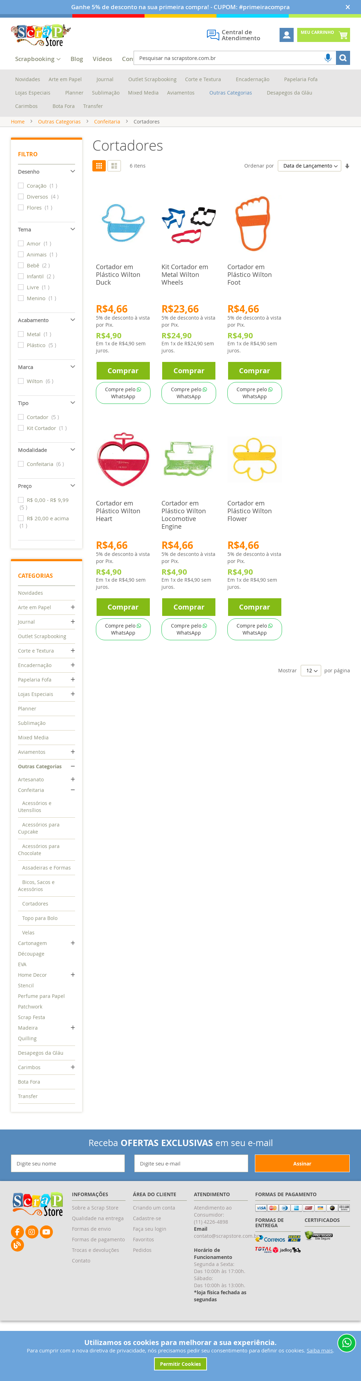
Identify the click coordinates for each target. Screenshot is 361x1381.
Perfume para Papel (41, 996)
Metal (40, 334)
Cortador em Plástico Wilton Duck (118, 274)
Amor (40, 243)
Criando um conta (154, 1207)
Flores (40, 207)
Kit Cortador (47, 427)
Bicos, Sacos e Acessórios (36, 885)
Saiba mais (320, 1350)
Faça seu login (149, 1228)
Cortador (44, 416)
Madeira (28, 1027)
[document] (180, 1354)
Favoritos (143, 1239)
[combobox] (242, 58)
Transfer (28, 1096)
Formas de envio (91, 1228)
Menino (42, 298)
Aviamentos (31, 752)
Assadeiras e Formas (46, 867)
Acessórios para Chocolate (39, 849)
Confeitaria (107, 121)
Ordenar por (259, 165)
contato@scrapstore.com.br (226, 1235)
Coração (43, 185)
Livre (39, 287)
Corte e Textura (36, 650)
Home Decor (32, 974)
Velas (28, 932)
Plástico (42, 345)
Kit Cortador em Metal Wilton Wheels (184, 274)
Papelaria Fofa (34, 679)
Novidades (30, 592)
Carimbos (29, 1067)
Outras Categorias (59, 121)
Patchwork (30, 1006)
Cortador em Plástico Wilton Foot (249, 274)
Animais (43, 254)
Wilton (41, 380)
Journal (26, 621)
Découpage (31, 953)
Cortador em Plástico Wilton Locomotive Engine (183, 515)
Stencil (26, 985)
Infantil (41, 276)
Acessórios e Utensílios (34, 806)
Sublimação (31, 723)
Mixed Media (33, 737)
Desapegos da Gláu (40, 1052)
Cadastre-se (147, 1218)
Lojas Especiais (35, 694)
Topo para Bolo (39, 918)
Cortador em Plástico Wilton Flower (249, 511)
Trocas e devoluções (95, 1250)
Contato (81, 1260)
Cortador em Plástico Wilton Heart (118, 511)
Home (18, 121)
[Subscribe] (302, 1163)
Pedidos (142, 1250)
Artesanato (31, 779)
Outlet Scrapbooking (42, 636)
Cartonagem (32, 943)
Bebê (39, 265)
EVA (22, 964)
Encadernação (34, 665)
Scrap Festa (31, 1017)
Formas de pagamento (98, 1239)
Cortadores (35, 903)
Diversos (43, 196)
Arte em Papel (34, 607)
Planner (27, 708)
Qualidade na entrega (98, 1218)
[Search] (343, 58)
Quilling (27, 1038)
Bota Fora (29, 1081)
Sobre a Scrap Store (95, 1207)
